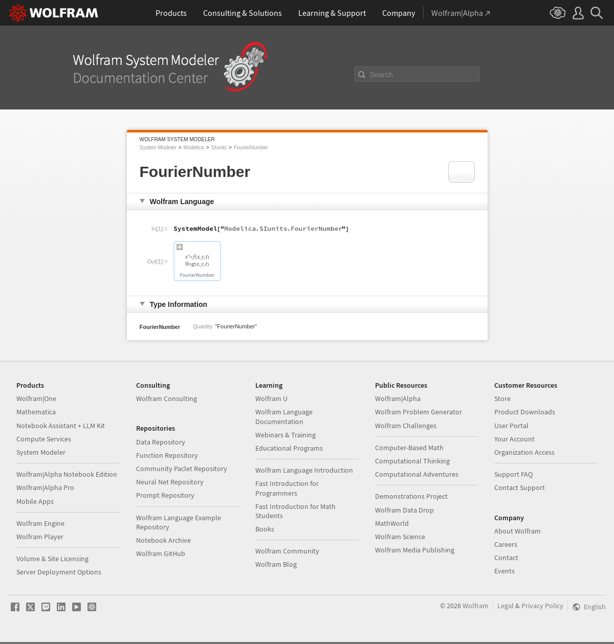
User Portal (511, 425)
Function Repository (167, 455)
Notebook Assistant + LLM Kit (60, 425)
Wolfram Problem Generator (418, 411)
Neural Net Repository (170, 481)
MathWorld (392, 523)
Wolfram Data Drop (404, 510)
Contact (506, 557)
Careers (505, 544)
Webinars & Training (285, 434)
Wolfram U (271, 398)
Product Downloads (524, 411)
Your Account (514, 438)
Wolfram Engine (40, 523)
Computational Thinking (412, 460)
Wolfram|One (36, 398)
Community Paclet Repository (181, 468)
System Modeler (158, 147)
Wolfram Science (400, 536)
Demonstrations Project (411, 496)
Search (381, 75)
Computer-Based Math (409, 447)
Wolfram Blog (276, 564)
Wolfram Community (287, 551)
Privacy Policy (542, 605)
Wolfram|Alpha (398, 398)
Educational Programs (289, 448)
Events (504, 570)
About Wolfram (517, 531)
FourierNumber (251, 147)
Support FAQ (513, 474)
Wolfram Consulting (166, 398)
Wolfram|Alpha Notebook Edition (66, 474)
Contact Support (519, 487)
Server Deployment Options (58, 571)
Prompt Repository (165, 495)
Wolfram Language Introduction (304, 470)
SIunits (219, 147)
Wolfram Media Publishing (414, 549)
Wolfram (476, 605)
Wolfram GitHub (160, 553)
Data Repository (160, 442)
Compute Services (43, 438)
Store (502, 398)
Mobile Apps (35, 501)
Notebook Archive (163, 540)
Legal (505, 605)
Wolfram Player (39, 536)
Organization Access (524, 452)
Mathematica (36, 411)
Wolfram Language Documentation (284, 416)
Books (264, 529)
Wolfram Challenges (405, 425)
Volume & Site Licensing (52, 558)
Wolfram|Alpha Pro (45, 487)
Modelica (194, 147)
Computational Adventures (416, 474)
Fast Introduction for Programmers (287, 488)
